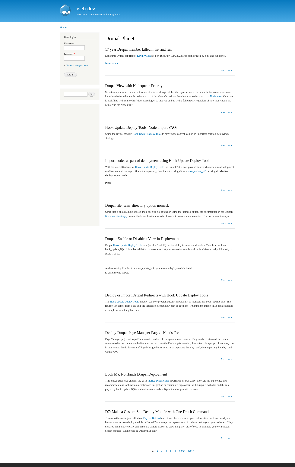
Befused (156, 418)
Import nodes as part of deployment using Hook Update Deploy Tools (157, 160)
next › (182, 450)
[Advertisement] (75, 165)
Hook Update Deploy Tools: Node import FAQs (141, 127)
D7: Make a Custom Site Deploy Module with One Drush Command (157, 412)
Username (69, 43)
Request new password (77, 65)
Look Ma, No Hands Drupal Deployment (136, 374)
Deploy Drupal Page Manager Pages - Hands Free (142, 333)
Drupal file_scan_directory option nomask (137, 205)
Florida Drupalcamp (158, 380)
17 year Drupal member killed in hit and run (138, 49)
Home (63, 27)
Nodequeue (216, 96)
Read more (226, 70)
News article (111, 63)
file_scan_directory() (116, 216)
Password (69, 54)
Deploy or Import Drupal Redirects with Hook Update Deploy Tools (156, 295)
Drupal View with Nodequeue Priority (134, 86)
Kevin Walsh (144, 55)
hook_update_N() (197, 171)
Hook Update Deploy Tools (146, 134)
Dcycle (147, 418)
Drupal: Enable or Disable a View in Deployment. (142, 239)
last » (191, 450)
